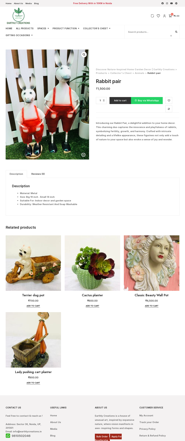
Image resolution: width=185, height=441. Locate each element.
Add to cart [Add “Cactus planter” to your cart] (92, 305)
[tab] (16, 174)
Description (16, 173)
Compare (169, 108)
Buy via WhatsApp (148, 100)
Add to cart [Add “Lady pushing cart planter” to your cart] (33, 382)
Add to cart (120, 100)
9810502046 (21, 436)
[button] (147, 100)
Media (28, 3)
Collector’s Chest (95, 28)
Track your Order (149, 422)
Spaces (41, 28)
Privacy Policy (147, 428)
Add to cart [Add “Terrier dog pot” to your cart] (33, 305)
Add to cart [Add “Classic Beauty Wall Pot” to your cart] (151, 305)
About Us (18, 3)
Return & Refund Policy (152, 435)
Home (8, 3)
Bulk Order (102, 436)
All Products (25, 28)
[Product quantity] (101, 100)
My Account (146, 415)
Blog (36, 3)
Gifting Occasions (18, 35)
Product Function (65, 28)
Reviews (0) (38, 173)
